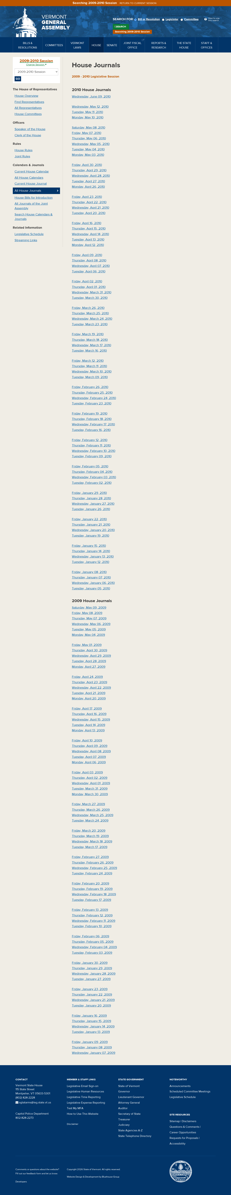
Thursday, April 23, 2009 (89, 682)
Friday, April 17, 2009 (87, 709)
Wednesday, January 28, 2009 (94, 974)
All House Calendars (29, 178)
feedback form (33, 1173)
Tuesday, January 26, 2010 (91, 509)
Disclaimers (189, 1121)
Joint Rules (22, 156)
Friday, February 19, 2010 (89, 413)
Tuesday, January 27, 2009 (91, 979)
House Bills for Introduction (34, 198)
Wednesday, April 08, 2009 (91, 751)
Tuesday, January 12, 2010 (90, 562)
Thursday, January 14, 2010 (91, 551)
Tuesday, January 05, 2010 (91, 588)
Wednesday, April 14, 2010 (90, 234)
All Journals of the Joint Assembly (31, 206)
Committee (190, 19)
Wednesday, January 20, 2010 (93, 530)
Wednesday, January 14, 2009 (93, 1026)
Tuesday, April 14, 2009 (88, 725)
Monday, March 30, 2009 (90, 794)
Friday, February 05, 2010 (90, 466)
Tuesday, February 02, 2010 (92, 483)
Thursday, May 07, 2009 (89, 618)
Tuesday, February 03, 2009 (92, 953)
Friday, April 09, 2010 (87, 255)
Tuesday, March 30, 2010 (90, 298)
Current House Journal (31, 184)
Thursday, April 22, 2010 (89, 202)
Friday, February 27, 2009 (90, 857)
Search (121, 26)
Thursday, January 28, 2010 (91, 498)
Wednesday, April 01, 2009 (91, 783)
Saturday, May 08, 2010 (88, 128)
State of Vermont (129, 1086)
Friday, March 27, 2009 (88, 804)
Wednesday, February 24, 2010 (94, 398)
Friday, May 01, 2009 (87, 645)
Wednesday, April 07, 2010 (91, 266)
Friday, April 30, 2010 (87, 165)
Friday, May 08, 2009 (87, 613)
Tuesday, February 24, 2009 (92, 873)
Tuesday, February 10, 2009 (92, 926)
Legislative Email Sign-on (82, 1086)
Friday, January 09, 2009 (90, 1042)
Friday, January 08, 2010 (89, 572)
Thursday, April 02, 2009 (89, 778)
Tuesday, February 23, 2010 (91, 403)
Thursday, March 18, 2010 (90, 340)
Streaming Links (26, 240)
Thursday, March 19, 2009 (90, 836)
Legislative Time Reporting (84, 1097)
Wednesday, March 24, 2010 (92, 319)
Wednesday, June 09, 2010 (91, 96)
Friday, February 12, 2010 (89, 440)
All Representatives (28, 108)
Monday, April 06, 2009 (89, 762)
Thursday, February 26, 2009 (93, 863)
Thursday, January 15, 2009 (91, 1021)
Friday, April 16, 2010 (86, 223)
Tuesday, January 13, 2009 (91, 1032)
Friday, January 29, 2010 (89, 493)
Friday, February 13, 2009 (90, 910)
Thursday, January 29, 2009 (92, 968)
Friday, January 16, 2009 (89, 1016)
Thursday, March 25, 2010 (90, 313)
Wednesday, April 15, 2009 (91, 720)
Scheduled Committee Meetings (190, 1091)
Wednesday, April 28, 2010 (91, 176)
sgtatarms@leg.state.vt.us (33, 1102)
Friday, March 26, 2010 (88, 308)
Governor (124, 1091)
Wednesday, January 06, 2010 (93, 583)
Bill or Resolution (147, 19)
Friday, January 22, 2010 (89, 519)
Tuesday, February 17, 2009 (91, 900)
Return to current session (138, 3)
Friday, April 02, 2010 (87, 281)
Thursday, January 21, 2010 (91, 525)
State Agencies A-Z (130, 1130)
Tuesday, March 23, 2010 (90, 324)
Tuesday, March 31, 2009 (90, 789)
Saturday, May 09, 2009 (89, 608)
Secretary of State (129, 1114)
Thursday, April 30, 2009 (89, 650)
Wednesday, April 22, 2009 (91, 688)
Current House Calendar (32, 172)
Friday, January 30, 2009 (90, 963)
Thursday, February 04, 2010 (92, 472)
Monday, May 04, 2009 (88, 635)
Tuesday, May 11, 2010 (87, 112)
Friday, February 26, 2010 (90, 387)
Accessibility (177, 1143)
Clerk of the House (28, 135)
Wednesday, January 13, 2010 (93, 556)
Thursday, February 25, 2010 (92, 393)
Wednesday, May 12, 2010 (90, 107)
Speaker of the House (30, 129)
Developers (21, 1181)
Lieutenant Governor (131, 1097)
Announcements (180, 1086)
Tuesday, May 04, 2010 (88, 149)
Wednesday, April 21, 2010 (90, 208)
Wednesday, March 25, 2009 (92, 815)
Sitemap (175, 1121)
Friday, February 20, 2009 (90, 883)
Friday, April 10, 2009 (87, 740)
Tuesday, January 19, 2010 (90, 536)
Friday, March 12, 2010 (88, 361)
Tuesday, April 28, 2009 (89, 661)
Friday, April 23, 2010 (87, 197)
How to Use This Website (82, 1114)
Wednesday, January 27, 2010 (93, 504)
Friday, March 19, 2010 (88, 334)
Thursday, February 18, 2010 (92, 419)
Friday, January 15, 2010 (89, 546)
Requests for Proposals (184, 1138)
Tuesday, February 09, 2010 (92, 456)
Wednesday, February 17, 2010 (93, 424)
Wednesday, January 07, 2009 (93, 1053)
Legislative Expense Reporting (86, 1102)
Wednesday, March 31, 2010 (91, 292)
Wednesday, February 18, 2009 (94, 894)
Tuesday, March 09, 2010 (90, 377)
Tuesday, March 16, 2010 (89, 351)
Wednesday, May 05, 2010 (91, 144)
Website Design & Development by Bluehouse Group (93, 1176)
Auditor (123, 1108)
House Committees (28, 114)
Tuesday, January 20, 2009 (91, 1005)
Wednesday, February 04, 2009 (94, 947)
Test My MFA (75, 1108)
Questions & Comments (184, 1127)
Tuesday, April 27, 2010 (88, 181)
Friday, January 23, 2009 (90, 989)
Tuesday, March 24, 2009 (90, 820)
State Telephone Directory (134, 1136)
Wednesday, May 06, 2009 (91, 624)
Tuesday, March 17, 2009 (89, 847)
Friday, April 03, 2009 (87, 772)
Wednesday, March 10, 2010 (92, 371)
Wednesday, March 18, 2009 (92, 841)
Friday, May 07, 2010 (86, 133)
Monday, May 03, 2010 (88, 155)
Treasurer (124, 1119)
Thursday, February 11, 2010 (91, 445)
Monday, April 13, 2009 (88, 730)
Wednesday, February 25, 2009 (94, 868)
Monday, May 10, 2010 (87, 117)
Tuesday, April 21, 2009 (88, 693)
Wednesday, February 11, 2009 (93, 921)
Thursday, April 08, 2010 (89, 260)
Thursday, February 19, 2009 (92, 889)
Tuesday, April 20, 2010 (88, 213)
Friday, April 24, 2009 (87, 677)
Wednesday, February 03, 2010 (94, 477)
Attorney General (129, 1102)
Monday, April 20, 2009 (89, 698)
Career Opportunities (183, 1132)
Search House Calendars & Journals (34, 216)
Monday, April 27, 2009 (88, 667)
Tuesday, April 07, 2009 (89, 757)
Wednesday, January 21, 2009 (93, 1000)
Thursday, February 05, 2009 (93, 942)
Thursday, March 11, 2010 (89, 366)
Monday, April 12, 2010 (88, 245)
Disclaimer (72, 1124)
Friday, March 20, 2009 (88, 831)
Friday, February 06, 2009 (90, 936)
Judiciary (124, 1125)
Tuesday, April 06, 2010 (88, 271)
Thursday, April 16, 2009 (89, 714)
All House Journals (28, 191)
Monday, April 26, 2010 (88, 187)
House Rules (23, 150)
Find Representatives (29, 102)
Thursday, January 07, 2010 (91, 577)
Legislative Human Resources (85, 1091)
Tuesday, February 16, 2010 (91, 430)
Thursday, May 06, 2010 (89, 138)
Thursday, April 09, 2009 (89, 746)
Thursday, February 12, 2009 (92, 915)
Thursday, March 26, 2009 (91, 810)
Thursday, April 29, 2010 (89, 170)
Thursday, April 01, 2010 (89, 287)
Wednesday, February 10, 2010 (93, 451)
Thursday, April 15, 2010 (89, 228)
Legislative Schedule (29, 234)
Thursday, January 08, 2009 (92, 1047)
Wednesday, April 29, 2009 (91, 656)
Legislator (170, 19)
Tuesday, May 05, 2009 (89, 629)
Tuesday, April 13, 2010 (88, 239)
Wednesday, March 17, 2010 (91, 345)
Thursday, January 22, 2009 (92, 994)
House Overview (26, 96)
